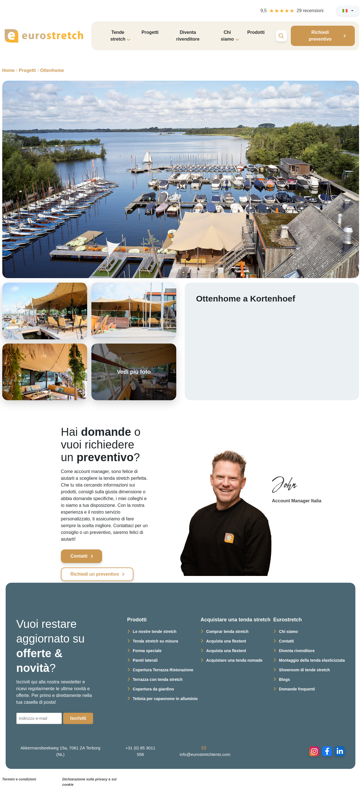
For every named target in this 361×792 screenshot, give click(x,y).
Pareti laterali (145, 660)
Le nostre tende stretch (155, 631)
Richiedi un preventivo (95, 574)
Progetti (150, 32)
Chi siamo (288, 631)
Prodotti (256, 32)
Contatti (79, 556)
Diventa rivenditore (188, 35)
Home (8, 70)
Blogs (284, 679)
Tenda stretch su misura (155, 641)
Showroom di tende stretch (304, 670)
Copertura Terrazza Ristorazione (163, 670)
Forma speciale (147, 650)
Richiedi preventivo (320, 35)
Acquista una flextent (226, 641)
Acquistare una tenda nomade (234, 660)
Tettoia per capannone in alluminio (165, 698)
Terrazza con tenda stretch (157, 679)
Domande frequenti (297, 689)
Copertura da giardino (153, 689)
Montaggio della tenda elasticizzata (312, 660)
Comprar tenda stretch (227, 631)
